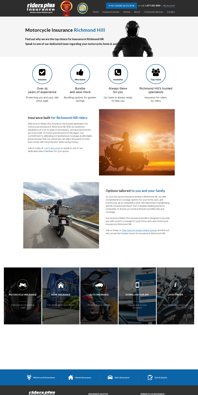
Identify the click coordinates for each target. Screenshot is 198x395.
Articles (126, 12)
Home (96, 12)
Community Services (153, 12)
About (137, 12)
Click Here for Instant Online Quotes (139, 230)
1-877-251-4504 (52, 148)
